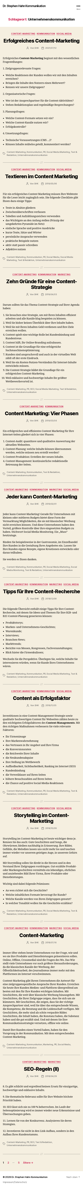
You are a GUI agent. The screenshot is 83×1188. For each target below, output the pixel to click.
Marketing (64, 274)
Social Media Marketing (58, 152)
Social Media (64, 33)
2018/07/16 (50, 942)
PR (44, 152)
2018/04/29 (51, 1076)
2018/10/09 (50, 828)
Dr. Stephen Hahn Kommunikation (24, 5)
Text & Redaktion (26, 260)
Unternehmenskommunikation (33, 155)
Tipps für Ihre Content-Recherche (41, 591)
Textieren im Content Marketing (41, 176)
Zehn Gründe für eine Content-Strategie (41, 284)
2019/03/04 (51, 420)
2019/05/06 (51, 183)
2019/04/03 (51, 294)
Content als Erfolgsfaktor (41, 698)
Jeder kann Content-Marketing (41, 497)
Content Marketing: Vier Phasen (41, 413)
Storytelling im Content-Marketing (41, 818)
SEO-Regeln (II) (41, 1069)
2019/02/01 (50, 504)
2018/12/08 (50, 598)
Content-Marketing (23, 33)
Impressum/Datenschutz (15, 1182)
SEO (32, 389)
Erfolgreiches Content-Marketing (41, 41)
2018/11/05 (50, 705)
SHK (37, 48)
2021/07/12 (50, 48)
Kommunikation (46, 33)
